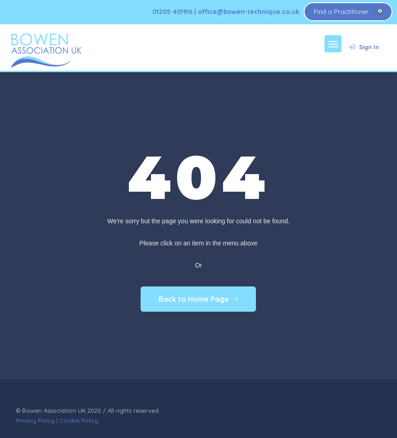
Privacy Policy (35, 420)
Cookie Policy (78, 420)
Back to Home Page (198, 299)
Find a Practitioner (341, 12)
